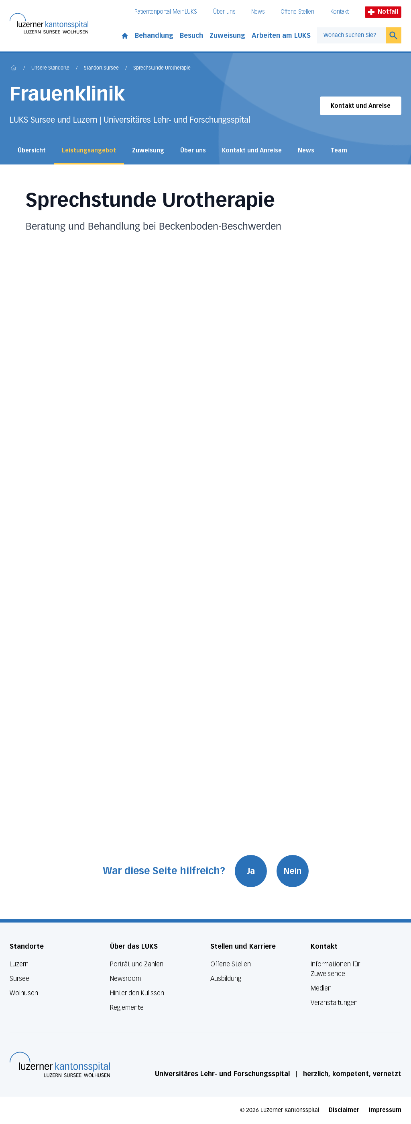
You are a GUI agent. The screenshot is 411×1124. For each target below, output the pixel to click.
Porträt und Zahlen (136, 964)
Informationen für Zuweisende (335, 969)
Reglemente (127, 1007)
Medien (321, 988)
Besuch (191, 35)
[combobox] (351, 35)
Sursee (19, 978)
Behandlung (154, 35)
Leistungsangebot (89, 150)
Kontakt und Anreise (361, 106)
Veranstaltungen (334, 1003)
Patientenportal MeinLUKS (165, 11)
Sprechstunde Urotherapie (162, 68)
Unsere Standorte (50, 68)
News (258, 11)
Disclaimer (344, 1110)
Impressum (385, 1110)
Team (338, 150)
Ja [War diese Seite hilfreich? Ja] (251, 871)
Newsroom (125, 978)
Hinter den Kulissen (137, 993)
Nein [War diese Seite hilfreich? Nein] (292, 871)
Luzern (19, 964)
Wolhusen (24, 993)
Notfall (383, 11)
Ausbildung (225, 978)
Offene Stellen (297, 11)
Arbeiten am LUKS (281, 35)
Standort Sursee (101, 68)
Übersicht (32, 150)
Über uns (224, 11)
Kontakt (339, 11)
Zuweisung (227, 35)
